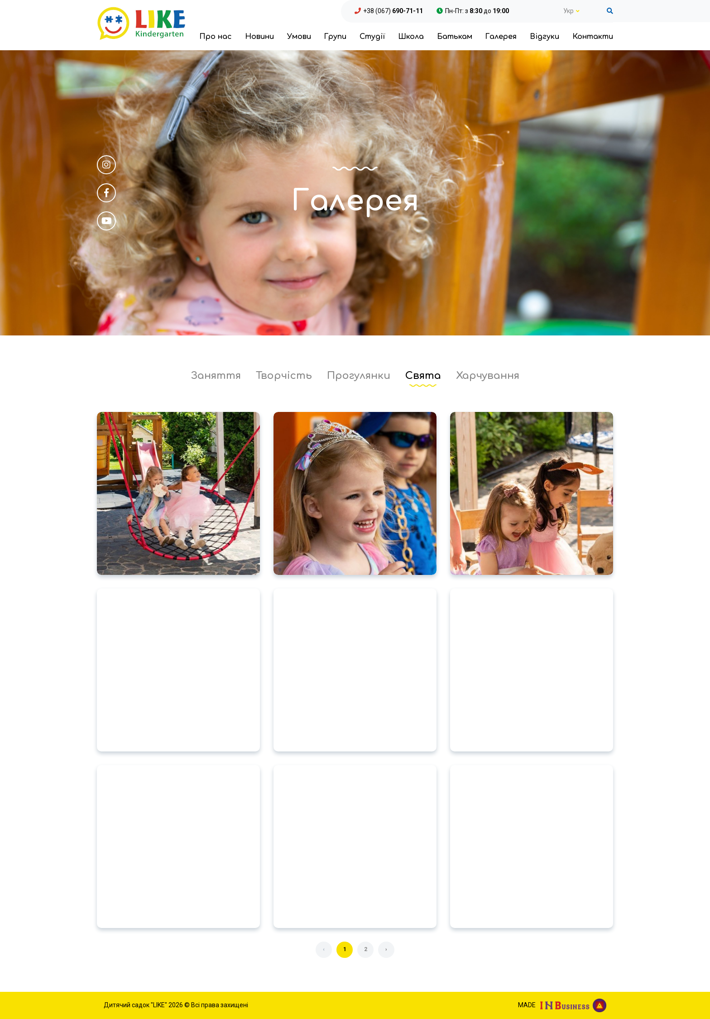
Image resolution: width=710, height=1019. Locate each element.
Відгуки (544, 37)
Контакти (592, 37)
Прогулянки (358, 375)
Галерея (501, 37)
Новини (259, 37)
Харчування (487, 375)
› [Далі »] (386, 949)
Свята (423, 375)
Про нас (215, 37)
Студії (372, 37)
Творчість (284, 375)
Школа (411, 37)
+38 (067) (393, 10)
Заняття (216, 375)
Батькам (454, 37)
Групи (335, 37)
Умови (299, 37)
